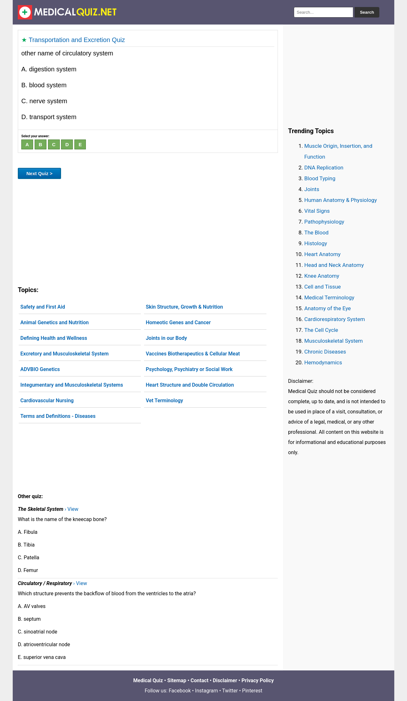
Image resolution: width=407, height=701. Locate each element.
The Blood (316, 232)
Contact (199, 680)
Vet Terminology (164, 400)
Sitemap (176, 680)
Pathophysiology (324, 221)
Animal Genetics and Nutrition (54, 322)
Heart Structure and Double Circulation (190, 385)
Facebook (180, 691)
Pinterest (252, 691)
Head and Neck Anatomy (334, 265)
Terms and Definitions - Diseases (57, 416)
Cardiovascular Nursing (47, 400)
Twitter (230, 691)
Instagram (206, 691)
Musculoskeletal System (333, 341)
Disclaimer (225, 680)
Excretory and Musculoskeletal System (64, 354)
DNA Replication (323, 167)
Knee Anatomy (321, 276)
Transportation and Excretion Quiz (77, 39)
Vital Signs (317, 211)
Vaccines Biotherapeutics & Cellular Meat (193, 354)
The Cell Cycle (321, 330)
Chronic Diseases (325, 351)
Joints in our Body (166, 338)
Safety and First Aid (42, 307)
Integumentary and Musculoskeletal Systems (71, 385)
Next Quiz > (39, 173)
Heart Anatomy (322, 254)
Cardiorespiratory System (334, 319)
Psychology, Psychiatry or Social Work (189, 369)
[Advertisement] (147, 231)
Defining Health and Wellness (53, 338)
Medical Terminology (329, 297)
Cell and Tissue (322, 286)
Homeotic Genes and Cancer (178, 322)
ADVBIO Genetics (40, 369)
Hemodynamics (323, 362)
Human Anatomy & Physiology (340, 200)
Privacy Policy (258, 680)
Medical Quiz (148, 680)
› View (71, 509)
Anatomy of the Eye (327, 308)
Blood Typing (319, 178)
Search (367, 12)
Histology (315, 243)
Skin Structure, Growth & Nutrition (184, 307)
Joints (311, 189)
